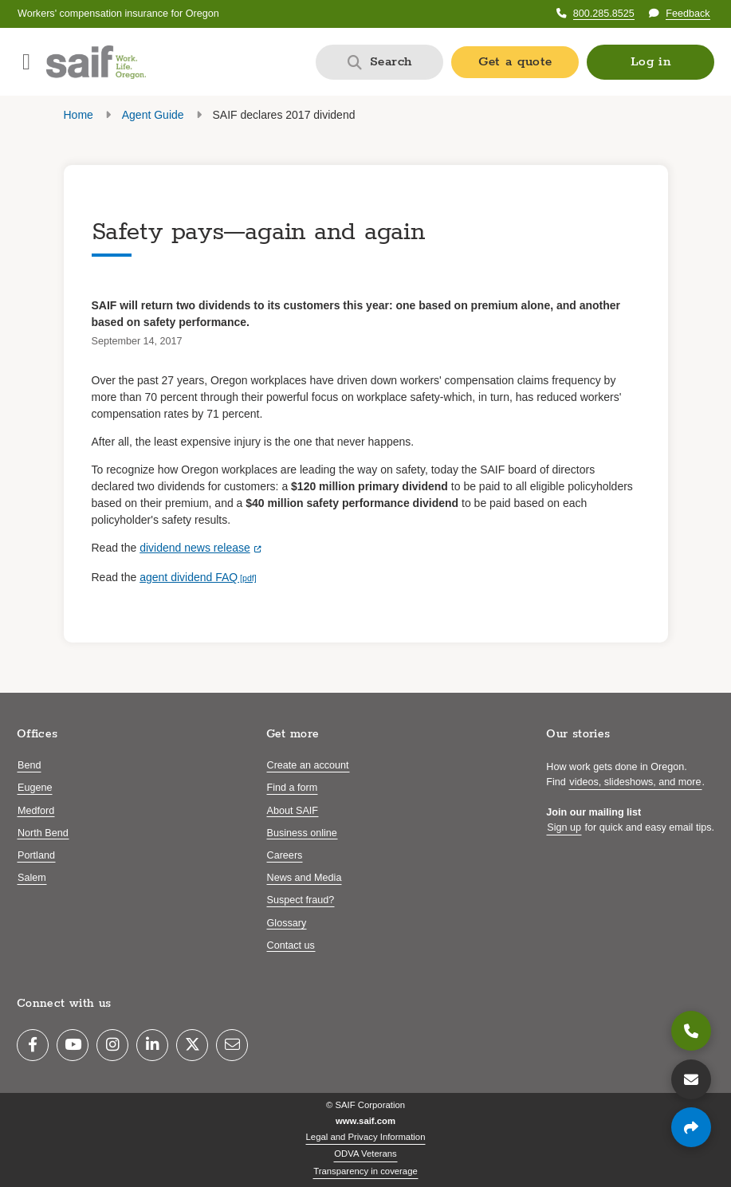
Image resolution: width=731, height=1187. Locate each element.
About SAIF (292, 810)
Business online (302, 833)
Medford (36, 810)
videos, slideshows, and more (635, 782)
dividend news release (195, 547)
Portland (36, 855)
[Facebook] (33, 1045)
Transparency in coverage (365, 1171)
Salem (32, 877)
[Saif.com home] (96, 62)
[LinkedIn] (152, 1045)
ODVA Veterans (365, 1153)
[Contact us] (691, 1079)
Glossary (287, 923)
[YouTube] (72, 1045)
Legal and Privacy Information (366, 1137)
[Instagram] (112, 1045)
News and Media (304, 877)
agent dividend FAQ (189, 577)
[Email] (232, 1045)
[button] (650, 62)
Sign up (564, 827)
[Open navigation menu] (26, 62)
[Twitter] (192, 1045)
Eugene (35, 787)
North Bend (43, 833)
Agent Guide (153, 114)
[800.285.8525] (691, 1031)
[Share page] (691, 1127)
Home (78, 114)
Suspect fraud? (301, 900)
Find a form (292, 787)
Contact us (291, 945)
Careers (285, 855)
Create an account (308, 765)
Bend (29, 765)
